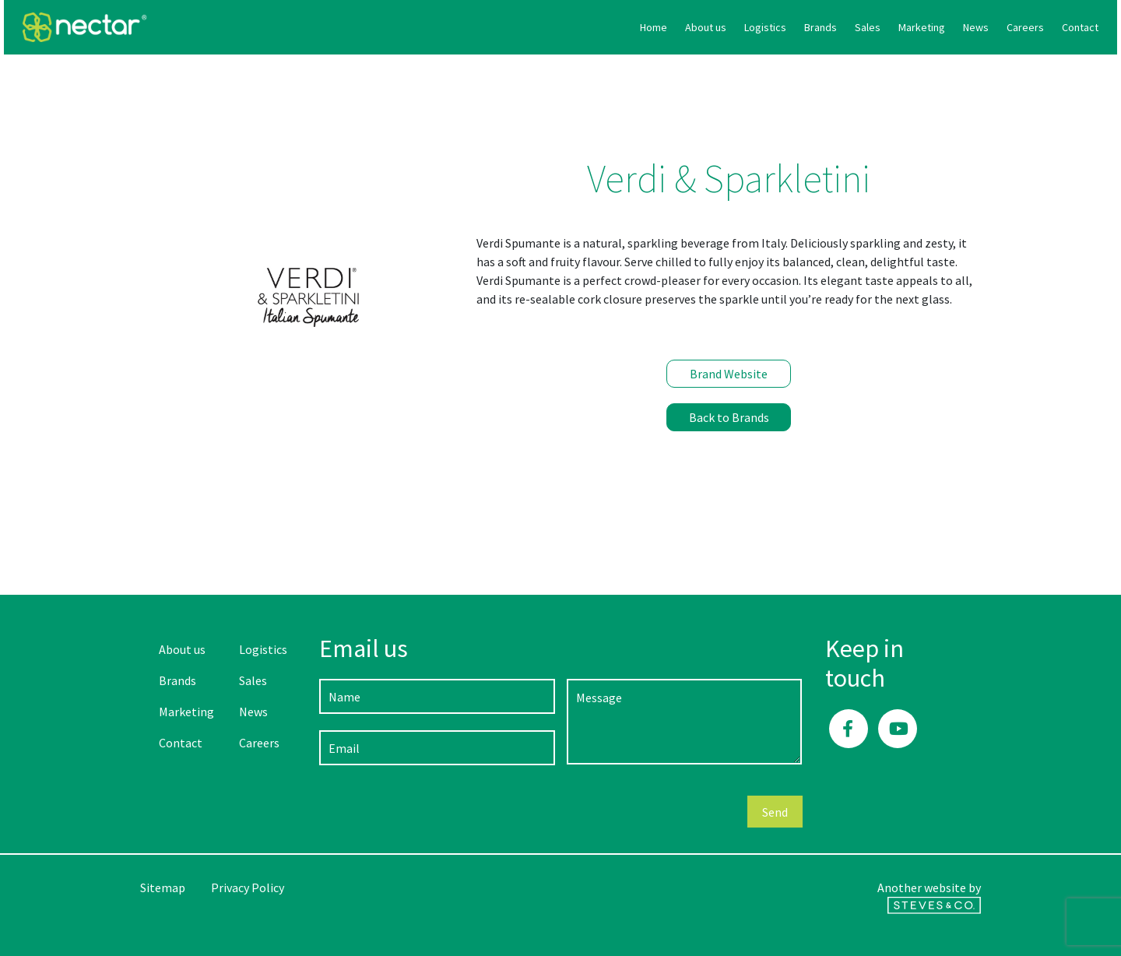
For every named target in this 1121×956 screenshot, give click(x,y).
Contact (944, 27)
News (839, 27)
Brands (684, 27)
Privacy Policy (247, 887)
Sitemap (162, 887)
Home (517, 27)
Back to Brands (729, 417)
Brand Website (729, 373)
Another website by (929, 897)
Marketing (785, 27)
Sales (731, 27)
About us (569, 27)
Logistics (629, 27)
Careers (889, 27)
